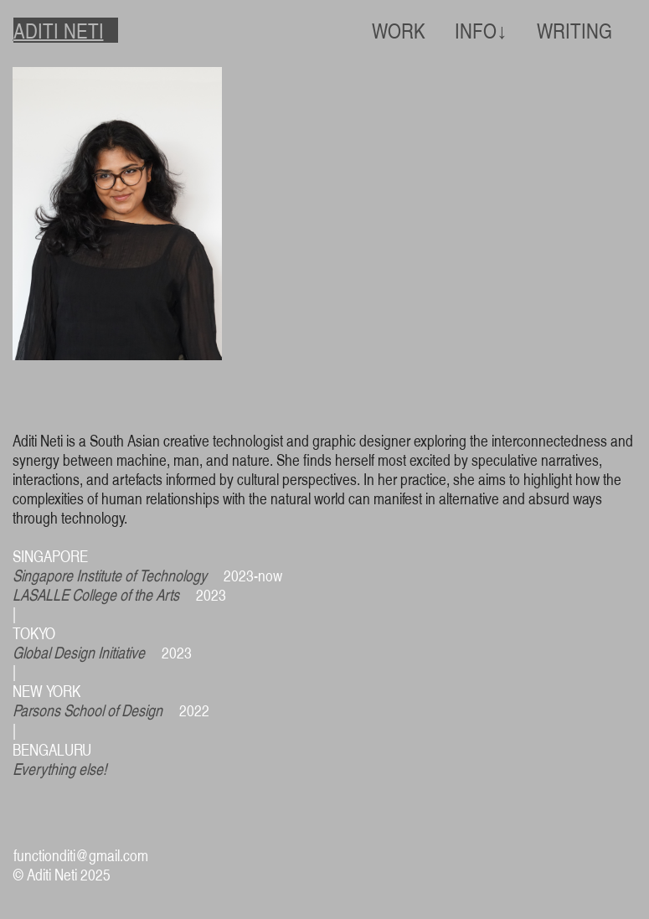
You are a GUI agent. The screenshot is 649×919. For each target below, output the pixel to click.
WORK (398, 30)
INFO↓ (481, 30)
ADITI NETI (58, 30)
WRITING (574, 30)
